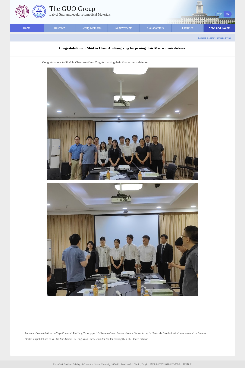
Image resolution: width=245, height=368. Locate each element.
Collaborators (155, 27)
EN (227, 14)
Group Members (91, 27)
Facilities (187, 27)
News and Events (219, 27)
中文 (219, 14)
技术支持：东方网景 (181, 364)
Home (26, 27)
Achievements (123, 27)
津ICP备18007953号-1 (160, 364)
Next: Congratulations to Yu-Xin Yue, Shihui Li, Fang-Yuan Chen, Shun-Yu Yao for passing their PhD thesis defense (86, 339)
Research (59, 27)
